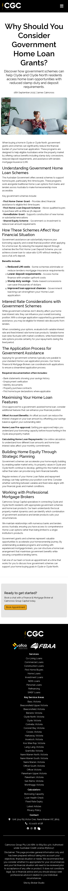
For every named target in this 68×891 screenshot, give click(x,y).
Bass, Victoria (34, 701)
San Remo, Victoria (34, 781)
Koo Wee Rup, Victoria (34, 743)
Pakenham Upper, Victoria (34, 773)
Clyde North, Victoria (34, 716)
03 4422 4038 (34, 823)
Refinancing (34, 688)
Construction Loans (34, 666)
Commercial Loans (34, 662)
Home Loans (34, 673)
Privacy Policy (34, 810)
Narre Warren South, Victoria (34, 758)
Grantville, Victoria (34, 750)
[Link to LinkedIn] (35, 828)
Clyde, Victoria (34, 720)
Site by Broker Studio (34, 883)
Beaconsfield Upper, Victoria (34, 705)
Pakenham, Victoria (34, 777)
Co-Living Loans (34, 658)
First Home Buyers (34, 669)
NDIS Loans (34, 681)
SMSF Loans (34, 692)
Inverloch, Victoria (34, 739)
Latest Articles (34, 806)
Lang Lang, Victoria (34, 747)
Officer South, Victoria (34, 766)
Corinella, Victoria (34, 724)
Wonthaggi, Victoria (34, 785)
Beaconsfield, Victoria (34, 709)
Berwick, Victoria (34, 713)
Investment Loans (34, 677)
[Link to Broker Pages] (39, 828)
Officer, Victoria (34, 769)
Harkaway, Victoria (34, 735)
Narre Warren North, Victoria (34, 754)
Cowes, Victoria (34, 732)
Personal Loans (34, 685)
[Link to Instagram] (32, 828)
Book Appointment (15, 607)
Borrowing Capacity (34, 794)
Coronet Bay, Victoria (34, 728)
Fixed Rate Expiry (34, 801)
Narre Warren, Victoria (34, 762)
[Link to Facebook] (28, 828)
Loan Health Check (34, 797)
